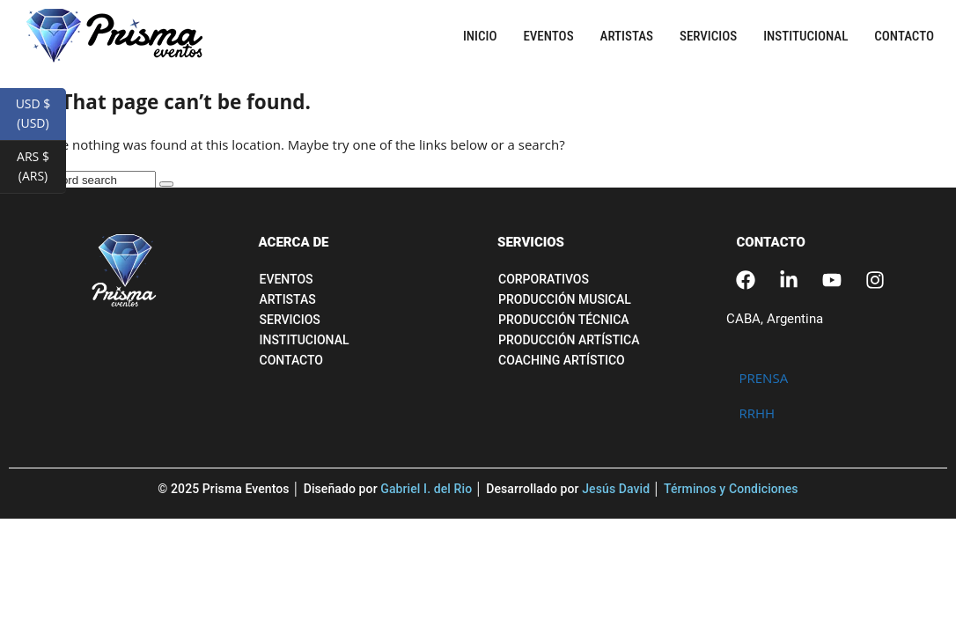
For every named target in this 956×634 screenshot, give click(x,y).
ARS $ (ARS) (41, 171)
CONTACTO (771, 242)
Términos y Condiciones (731, 489)
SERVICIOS (530, 242)
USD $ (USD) (41, 118)
